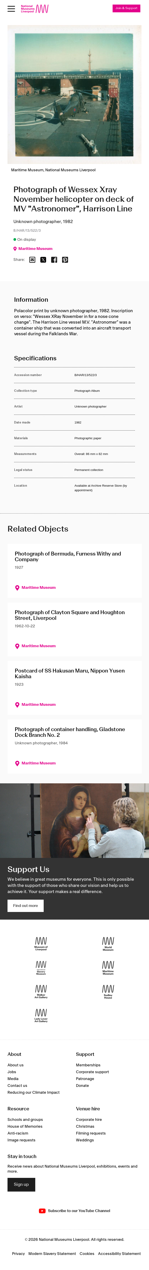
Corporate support (92, 1072)
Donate (82, 1086)
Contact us (17, 1086)
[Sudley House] (108, 992)
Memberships (88, 1065)
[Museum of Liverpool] (41, 944)
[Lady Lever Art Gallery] (41, 1016)
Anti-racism (18, 1133)
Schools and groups (25, 1120)
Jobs (12, 1072)
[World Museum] (108, 944)
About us (16, 1065)
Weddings (85, 1140)
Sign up (21, 1184)
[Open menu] (11, 9)
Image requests (21, 1140)
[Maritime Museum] (108, 968)
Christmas (85, 1127)
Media (13, 1079)
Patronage (85, 1079)
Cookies (87, 1254)
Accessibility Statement (119, 1254)
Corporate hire (89, 1120)
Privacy (18, 1254)
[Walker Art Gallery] (41, 992)
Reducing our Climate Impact (34, 1093)
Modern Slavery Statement (52, 1254)
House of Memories (25, 1127)
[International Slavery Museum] (41, 968)
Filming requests (91, 1133)
